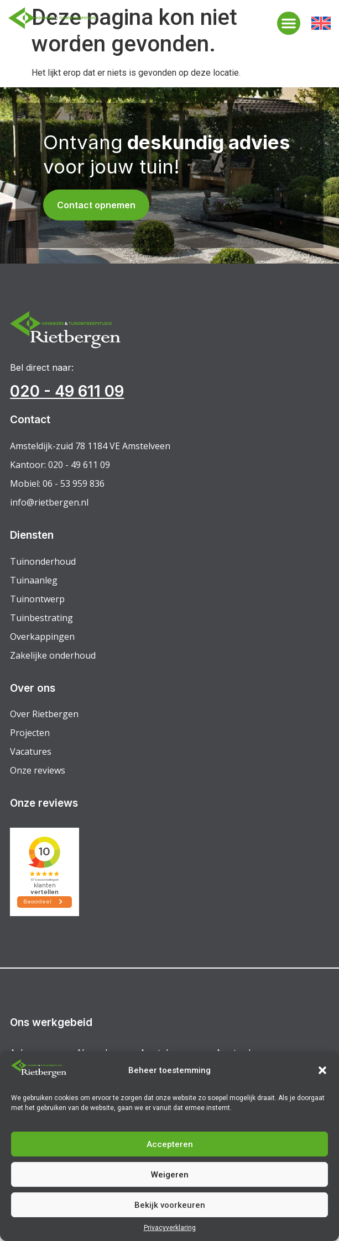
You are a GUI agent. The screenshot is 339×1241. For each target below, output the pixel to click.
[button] (322, 1070)
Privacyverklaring (170, 1228)
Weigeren (170, 1175)
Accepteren (170, 1144)
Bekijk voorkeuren (169, 1205)
